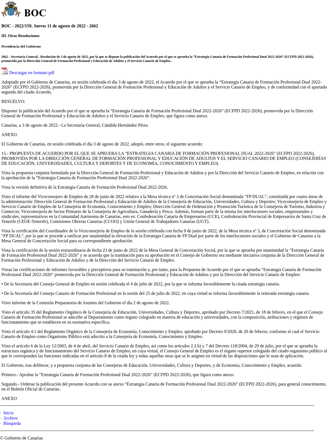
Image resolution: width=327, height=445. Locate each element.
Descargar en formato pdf (31, 72)
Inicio (8, 412)
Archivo (10, 418)
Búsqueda (12, 423)
